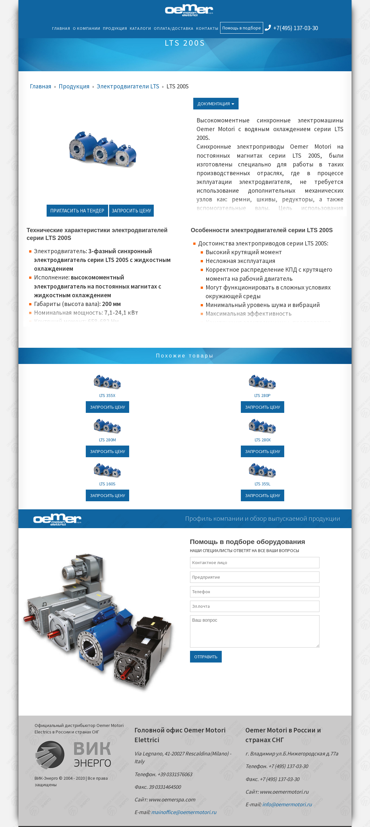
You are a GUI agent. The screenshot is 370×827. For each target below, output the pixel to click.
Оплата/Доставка (174, 28)
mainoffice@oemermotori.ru (183, 812)
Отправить (206, 657)
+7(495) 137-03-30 (291, 28)
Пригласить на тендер (77, 211)
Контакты (207, 28)
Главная (61, 28)
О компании (86, 28)
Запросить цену (131, 211)
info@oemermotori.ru (287, 804)
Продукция (115, 28)
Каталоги (140, 28)
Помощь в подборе (241, 28)
